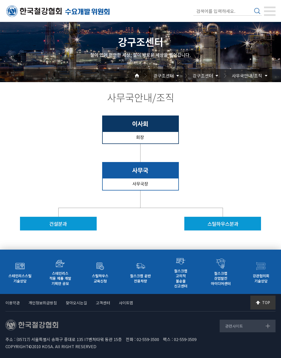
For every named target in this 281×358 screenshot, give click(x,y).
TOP (266, 302)
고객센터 (103, 302)
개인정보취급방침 (42, 302)
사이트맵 (126, 302)
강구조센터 (163, 75)
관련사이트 (234, 326)
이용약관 (12, 302)
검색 (257, 11)
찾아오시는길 (76, 302)
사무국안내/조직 (247, 75)
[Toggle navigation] (270, 11)
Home (143, 75)
